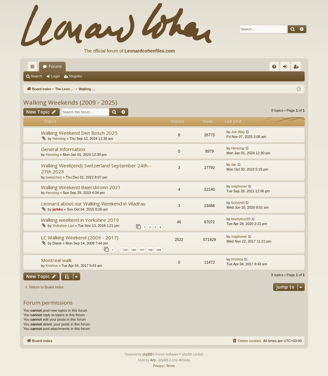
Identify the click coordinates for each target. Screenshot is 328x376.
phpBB (147, 354)
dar (233, 164)
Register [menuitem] (297, 67)
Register (75, 76)
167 (141, 250)
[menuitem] (274, 66)
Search (36, 76)
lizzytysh (238, 202)
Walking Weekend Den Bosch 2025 (79, 133)
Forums (55, 66)
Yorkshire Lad (63, 226)
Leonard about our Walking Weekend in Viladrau (93, 203)
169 (158, 250)
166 (133, 250)
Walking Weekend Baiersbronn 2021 (81, 187)
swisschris (54, 177)
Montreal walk (56, 260)
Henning (59, 138)
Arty (153, 360)
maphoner (239, 186)
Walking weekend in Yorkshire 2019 (80, 220)
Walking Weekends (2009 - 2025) (70, 102)
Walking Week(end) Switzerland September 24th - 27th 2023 (96, 168)
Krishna (52, 266)
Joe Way (238, 132)
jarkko (58, 209)
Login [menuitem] (286, 67)
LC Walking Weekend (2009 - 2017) (80, 237)
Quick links (33, 67)
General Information (63, 149)
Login (55, 76)
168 (150, 250)
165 (125, 250)
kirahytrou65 (241, 219)
